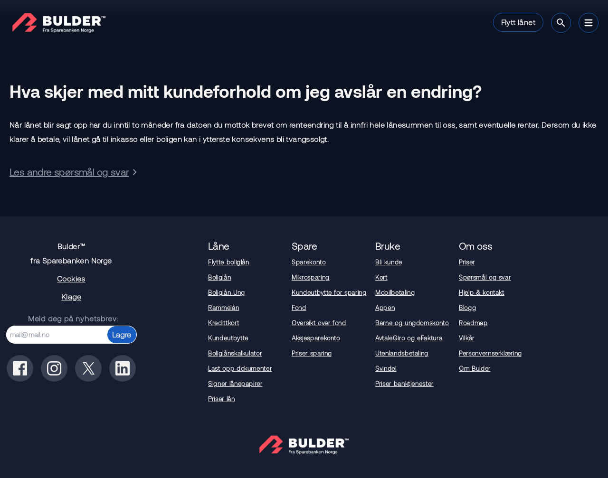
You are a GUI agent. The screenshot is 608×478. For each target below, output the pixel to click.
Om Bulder (475, 368)
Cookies (71, 278)
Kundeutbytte (228, 338)
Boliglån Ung (226, 292)
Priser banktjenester (404, 383)
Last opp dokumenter (240, 368)
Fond (299, 307)
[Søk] (561, 23)
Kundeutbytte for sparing (329, 292)
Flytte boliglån (228, 262)
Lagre (122, 334)
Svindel (386, 368)
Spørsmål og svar (485, 277)
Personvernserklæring (490, 353)
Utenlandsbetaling (401, 353)
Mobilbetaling (395, 292)
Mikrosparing (311, 277)
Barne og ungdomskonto (412, 323)
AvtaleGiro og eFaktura (408, 338)
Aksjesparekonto (316, 338)
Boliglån (219, 277)
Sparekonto (309, 262)
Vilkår (467, 338)
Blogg (467, 307)
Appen (385, 307)
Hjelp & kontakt (481, 292)
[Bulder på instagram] (54, 368)
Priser (467, 262)
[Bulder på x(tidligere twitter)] (88, 368)
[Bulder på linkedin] (122, 368)
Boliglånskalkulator (235, 353)
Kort (381, 277)
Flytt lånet (518, 22)
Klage (71, 296)
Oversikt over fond (319, 323)
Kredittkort (223, 323)
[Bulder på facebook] (20, 368)
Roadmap (473, 323)
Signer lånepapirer (235, 383)
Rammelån (223, 307)
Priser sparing (312, 353)
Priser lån (221, 399)
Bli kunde (388, 262)
